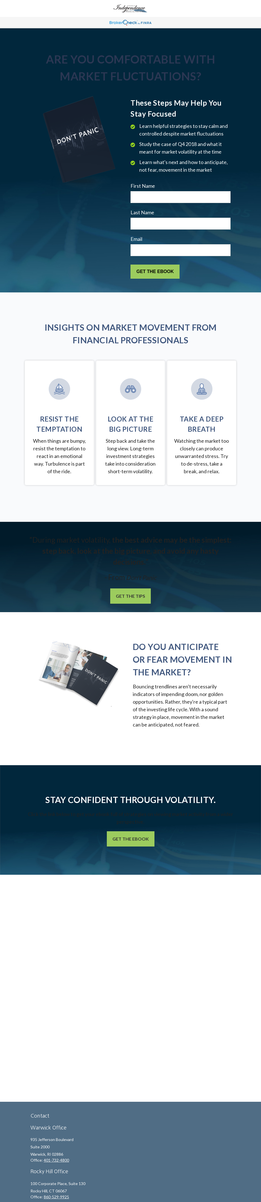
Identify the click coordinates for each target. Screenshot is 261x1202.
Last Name (142, 212)
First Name (142, 186)
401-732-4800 (56, 1160)
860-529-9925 (56, 1196)
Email (136, 239)
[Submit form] (155, 272)
